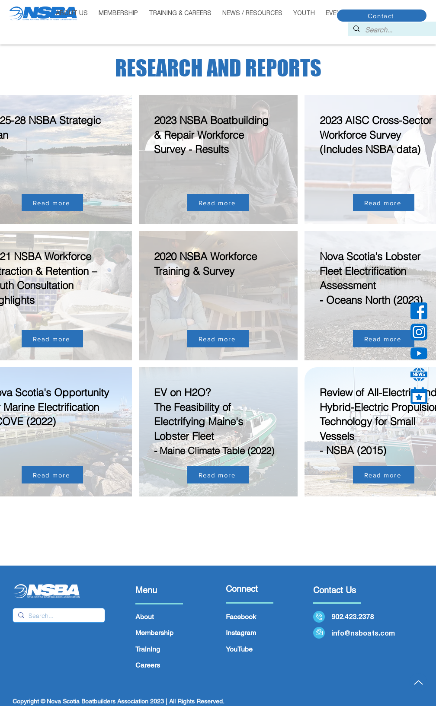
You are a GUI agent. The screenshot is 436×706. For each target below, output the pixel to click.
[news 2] (418, 374)
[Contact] (381, 15)
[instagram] (418, 332)
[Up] (418, 682)
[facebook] (418, 310)
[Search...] (397, 30)
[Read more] (52, 202)
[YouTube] (418, 353)
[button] (118, 13)
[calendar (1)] (418, 395)
